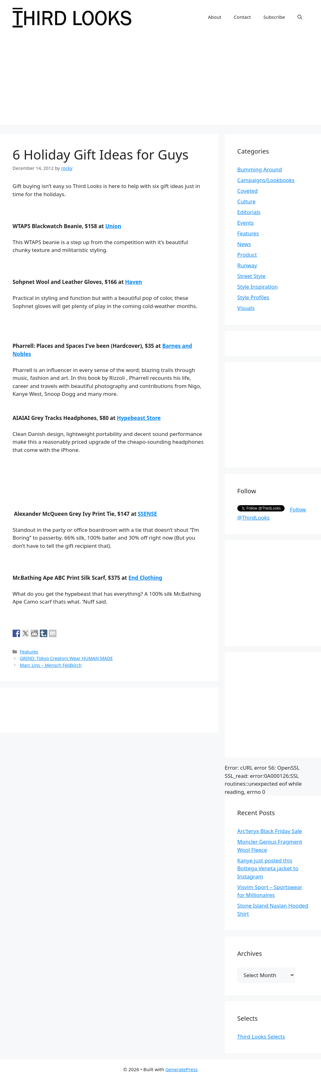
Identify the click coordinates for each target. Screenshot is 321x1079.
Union (113, 226)
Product (247, 254)
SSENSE (147, 513)
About (214, 17)
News (244, 244)
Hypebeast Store (139, 418)
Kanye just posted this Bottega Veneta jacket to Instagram (267, 868)
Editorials (248, 212)
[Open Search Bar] (299, 17)
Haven (133, 281)
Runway (247, 265)
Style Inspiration (257, 286)
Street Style (251, 276)
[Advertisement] (160, 81)
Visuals (246, 308)
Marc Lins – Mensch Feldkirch (51, 665)
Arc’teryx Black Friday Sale (269, 831)
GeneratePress (182, 1069)
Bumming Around (259, 169)
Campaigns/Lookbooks (266, 180)
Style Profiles (253, 297)
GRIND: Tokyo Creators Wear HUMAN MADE (66, 658)
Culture (246, 201)
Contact (242, 17)
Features (29, 652)
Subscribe (274, 17)
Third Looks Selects (261, 1036)
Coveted (247, 190)
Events (245, 222)
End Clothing (145, 577)
